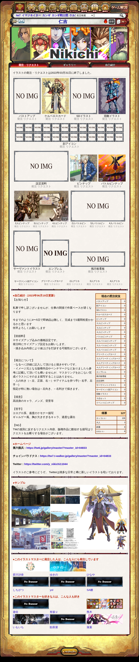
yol (51, 589)
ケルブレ (75, 15)
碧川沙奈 (18, 574)
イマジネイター (31, 15)
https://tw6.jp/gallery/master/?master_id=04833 (56, 447)
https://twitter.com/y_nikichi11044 (46, 464)
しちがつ (18, 589)
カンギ (46, 15)
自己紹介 (110, 65)
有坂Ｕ (54, 611)
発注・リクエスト (29, 65)
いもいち (18, 627)
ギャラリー (69, 65)
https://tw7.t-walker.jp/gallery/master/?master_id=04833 (75, 455)
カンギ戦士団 (60, 15)
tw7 (18, 15)
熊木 (89, 611)
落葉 (89, 627)
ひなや (91, 574)
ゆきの (54, 574)
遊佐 (15, 611)
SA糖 (90, 589)
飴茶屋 (54, 627)
